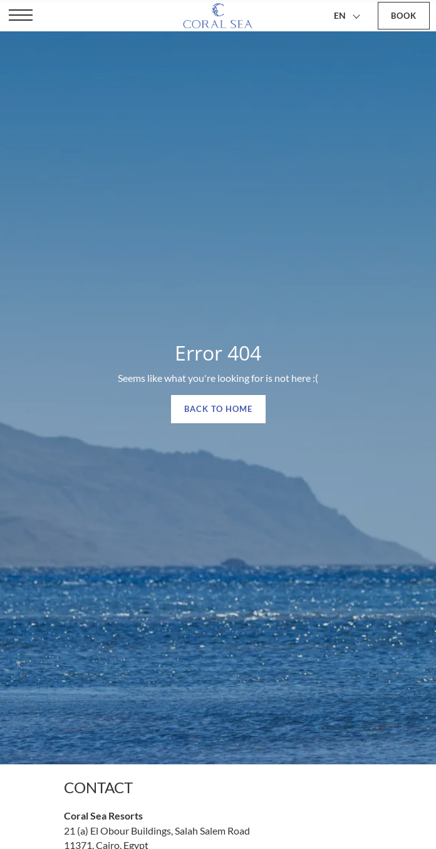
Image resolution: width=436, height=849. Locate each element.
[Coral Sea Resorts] (218, 15)
